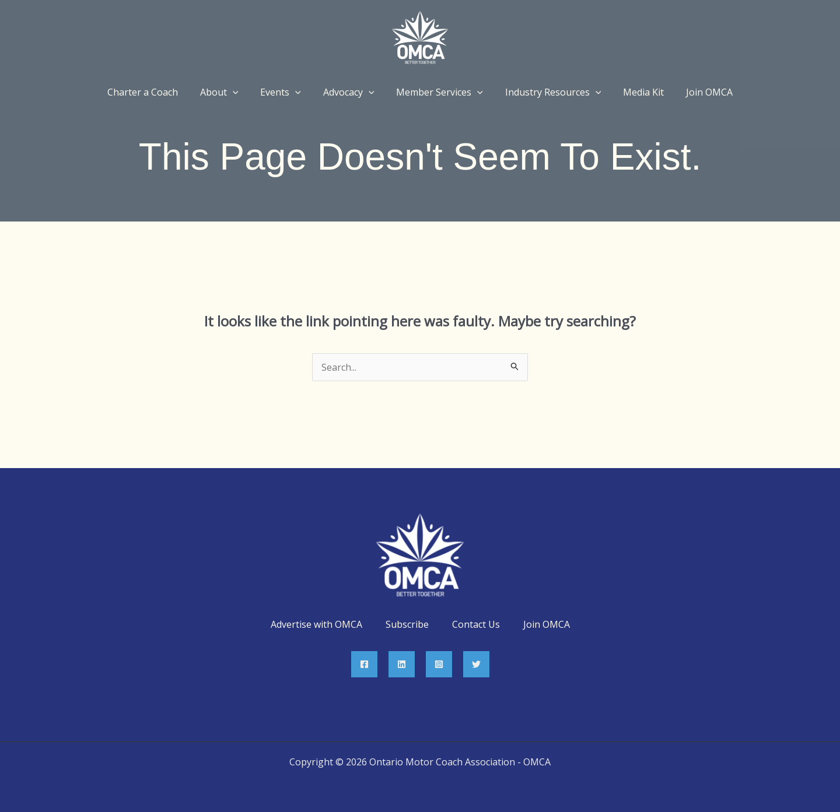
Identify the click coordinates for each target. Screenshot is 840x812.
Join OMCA (546, 624)
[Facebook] (364, 664)
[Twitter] (476, 664)
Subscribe (407, 624)
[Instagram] (439, 664)
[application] (241, 92)
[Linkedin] (401, 664)
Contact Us (476, 624)
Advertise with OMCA (316, 624)
